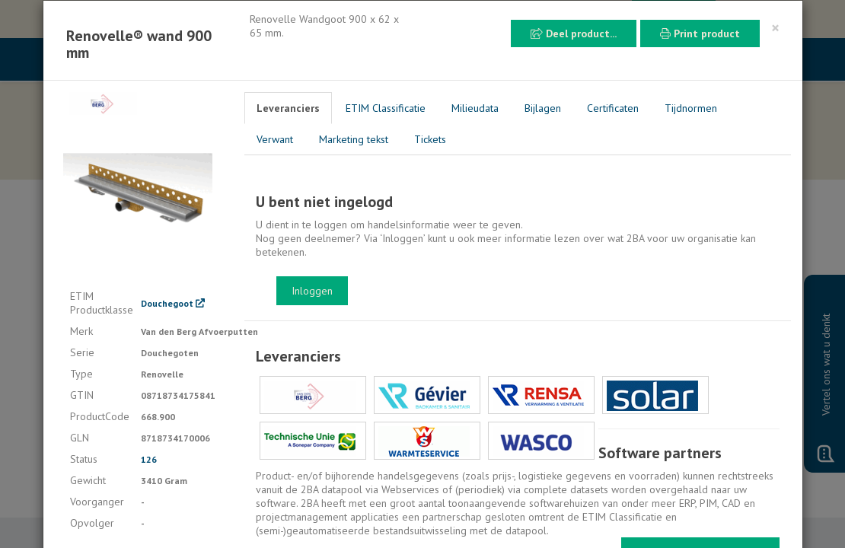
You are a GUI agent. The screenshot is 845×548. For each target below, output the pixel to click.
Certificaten (613, 108)
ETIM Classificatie (386, 108)
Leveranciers (288, 108)
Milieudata (475, 108)
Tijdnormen (691, 108)
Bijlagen (543, 108)
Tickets (430, 139)
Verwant (275, 139)
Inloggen (312, 291)
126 (149, 459)
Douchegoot (173, 303)
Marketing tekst (353, 139)
